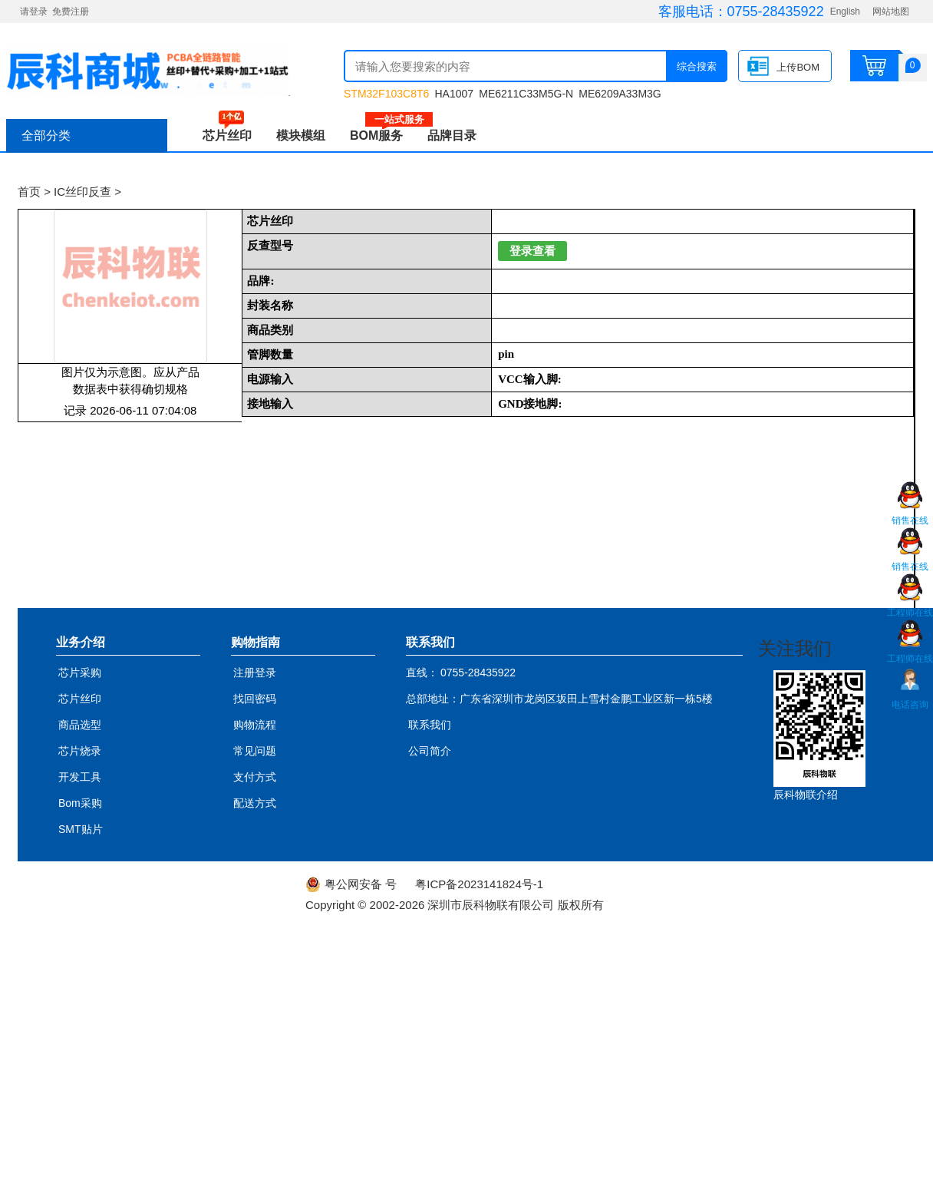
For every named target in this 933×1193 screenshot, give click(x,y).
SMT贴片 (80, 829)
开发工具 (79, 777)
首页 (29, 191)
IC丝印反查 (82, 191)
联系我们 (429, 725)
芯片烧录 (79, 751)
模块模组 (300, 135)
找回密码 (254, 698)
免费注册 (70, 11)
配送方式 (254, 803)
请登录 (34, 11)
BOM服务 (382, 135)
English (845, 11)
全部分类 (46, 135)
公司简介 (429, 751)
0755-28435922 (775, 11)
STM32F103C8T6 (386, 94)
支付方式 (254, 777)
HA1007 (453, 94)
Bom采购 (80, 803)
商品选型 (79, 725)
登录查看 (532, 251)
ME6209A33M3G (620, 94)
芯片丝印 (227, 135)
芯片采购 (79, 672)
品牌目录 (451, 135)
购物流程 (254, 725)
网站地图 (890, 11)
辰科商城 (148, 69)
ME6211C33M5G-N (526, 94)
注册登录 (254, 672)
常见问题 (254, 751)
